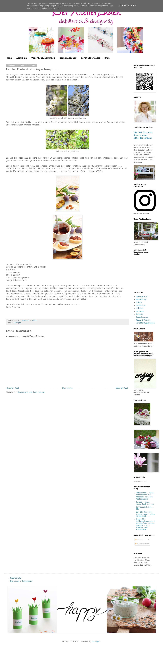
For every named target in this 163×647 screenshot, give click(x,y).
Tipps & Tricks (143, 320)
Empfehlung (141, 300)
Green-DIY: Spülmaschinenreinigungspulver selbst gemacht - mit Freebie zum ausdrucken (145, 524)
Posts (139, 540)
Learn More (123, 6)
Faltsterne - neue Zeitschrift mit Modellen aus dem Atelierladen (145, 496)
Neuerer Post (13, 388)
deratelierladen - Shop (95, 58)
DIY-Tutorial (142, 297)
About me (21, 58)
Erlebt (139, 302)
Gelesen (139, 308)
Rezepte (17, 323)
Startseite (67, 388)
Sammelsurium (142, 317)
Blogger (96, 641)
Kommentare (141, 544)
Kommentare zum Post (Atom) (31, 392)
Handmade (140, 311)
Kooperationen (67, 58)
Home (9, 58)
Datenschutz (15, 578)
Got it (134, 6)
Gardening (140, 305)
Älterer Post (122, 388)
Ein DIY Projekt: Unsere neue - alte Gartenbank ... (145, 514)
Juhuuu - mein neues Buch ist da (145, 503)
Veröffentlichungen (43, 58)
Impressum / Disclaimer (21, 581)
